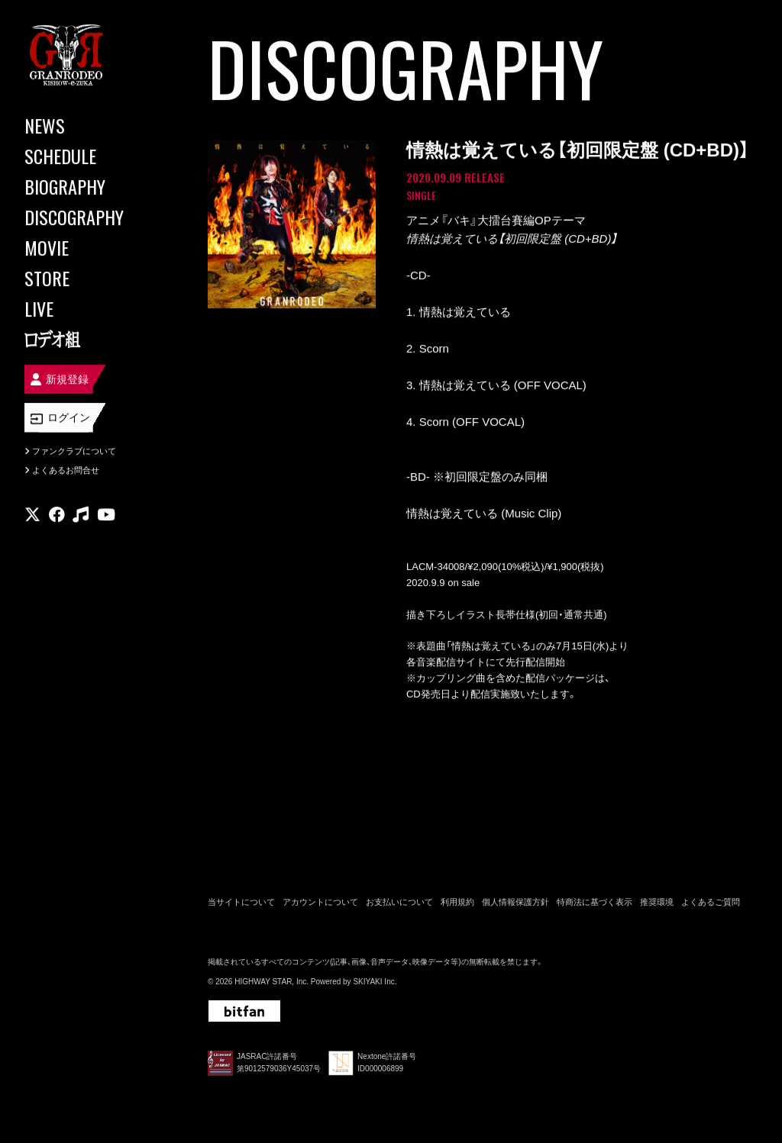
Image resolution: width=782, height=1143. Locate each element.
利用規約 (457, 901)
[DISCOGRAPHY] (91, 217)
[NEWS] (91, 125)
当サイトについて (241, 901)
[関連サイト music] (81, 514)
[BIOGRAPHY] (91, 186)
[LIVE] (91, 308)
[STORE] (91, 278)
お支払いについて (399, 901)
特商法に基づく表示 (594, 901)
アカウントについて (320, 901)
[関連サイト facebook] (57, 514)
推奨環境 (657, 901)
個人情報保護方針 (515, 901)
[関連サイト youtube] (106, 514)
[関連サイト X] (32, 514)
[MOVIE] (91, 247)
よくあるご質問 (710, 901)
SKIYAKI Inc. (374, 981)
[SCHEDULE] (91, 155)
